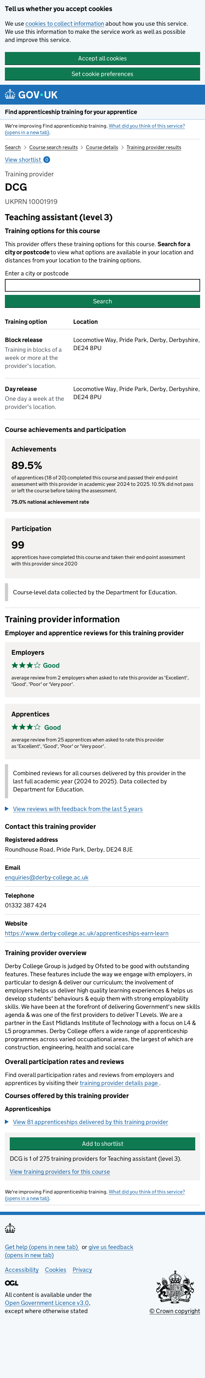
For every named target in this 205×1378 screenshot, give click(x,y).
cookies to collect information (64, 23)
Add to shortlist (102, 1143)
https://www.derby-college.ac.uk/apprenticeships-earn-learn (87, 933)
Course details (102, 147)
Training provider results (154, 147)
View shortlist (27, 159)
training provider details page (119, 1083)
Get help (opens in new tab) (42, 1247)
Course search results (53, 147)
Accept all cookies (102, 58)
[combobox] (102, 285)
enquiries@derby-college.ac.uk (47, 877)
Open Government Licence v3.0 (47, 1303)
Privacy (82, 1269)
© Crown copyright (174, 1311)
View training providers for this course (60, 1171)
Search (13, 147)
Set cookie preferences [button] (102, 74)
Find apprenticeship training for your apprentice (71, 112)
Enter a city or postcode (37, 273)
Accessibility (22, 1269)
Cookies (55, 1269)
